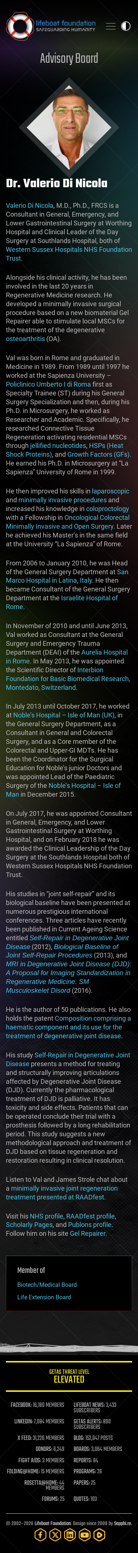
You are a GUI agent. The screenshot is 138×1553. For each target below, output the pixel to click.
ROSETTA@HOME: (41, 1483)
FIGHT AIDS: (29, 1461)
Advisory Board (69, 59)
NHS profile (46, 1216)
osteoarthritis (25, 339)
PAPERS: (82, 1483)
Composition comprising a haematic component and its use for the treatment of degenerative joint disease (68, 1027)
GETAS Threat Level (69, 1378)
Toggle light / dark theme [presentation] (126, 26)
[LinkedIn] (70, 1534)
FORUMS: (50, 1499)
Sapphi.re (122, 1524)
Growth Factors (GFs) (98, 454)
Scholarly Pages (29, 1224)
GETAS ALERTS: (88, 1422)
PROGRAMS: (85, 1472)
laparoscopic (110, 491)
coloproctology (107, 509)
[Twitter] (55, 1534)
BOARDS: (82, 1449)
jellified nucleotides (58, 445)
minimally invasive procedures (62, 500)
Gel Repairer (87, 1233)
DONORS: (44, 1449)
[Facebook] (40, 1534)
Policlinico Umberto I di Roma (48, 384)
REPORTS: (83, 1461)
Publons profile (90, 1224)
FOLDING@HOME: (23, 1472)
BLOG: (79, 1438)
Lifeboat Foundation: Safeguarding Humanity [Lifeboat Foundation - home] (50, 26)
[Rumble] (99, 1534)
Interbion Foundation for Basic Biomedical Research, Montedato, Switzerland (68, 678)
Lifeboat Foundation (53, 1524)
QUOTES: (81, 1499)
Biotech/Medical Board (47, 1284)
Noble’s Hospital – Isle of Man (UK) (63, 715)
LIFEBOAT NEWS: (89, 1405)
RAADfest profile (90, 1216)
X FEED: (25, 1438)
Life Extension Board (44, 1297)
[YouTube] (85, 1534)
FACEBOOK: (21, 1405)
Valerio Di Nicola (29, 205)
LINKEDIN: (23, 1422)
